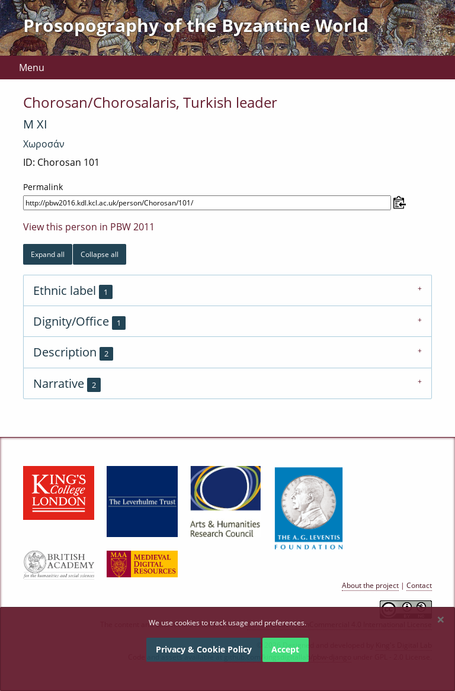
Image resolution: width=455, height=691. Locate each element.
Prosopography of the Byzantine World (196, 25)
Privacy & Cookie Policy (204, 649)
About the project (370, 585)
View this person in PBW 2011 (89, 226)
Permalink (43, 186)
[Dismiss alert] (441, 619)
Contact (419, 585)
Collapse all (99, 254)
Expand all (48, 254)
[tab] (227, 290)
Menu (31, 67)
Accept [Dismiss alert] (285, 649)
